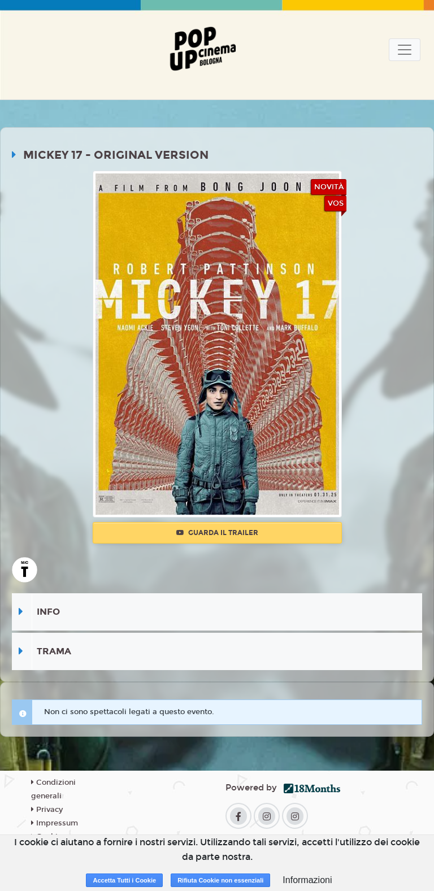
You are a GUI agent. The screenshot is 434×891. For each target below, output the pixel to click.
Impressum (54, 823)
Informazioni (307, 880)
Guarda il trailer (217, 533)
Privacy (47, 809)
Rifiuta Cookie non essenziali (220, 880)
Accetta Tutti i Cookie (124, 880)
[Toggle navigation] (404, 49)
